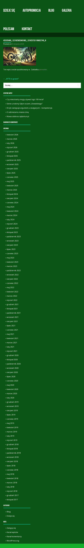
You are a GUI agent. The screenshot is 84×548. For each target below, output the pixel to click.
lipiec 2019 (11, 419)
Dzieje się (9, 10)
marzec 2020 (12, 398)
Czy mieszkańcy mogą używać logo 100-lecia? (25, 104)
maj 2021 (10, 338)
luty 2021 (10, 351)
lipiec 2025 (11, 177)
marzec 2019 (12, 436)
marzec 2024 (12, 219)
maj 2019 (10, 427)
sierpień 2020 (12, 376)
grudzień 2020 (12, 359)
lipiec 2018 (11, 470)
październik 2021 (14, 317)
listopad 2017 (12, 504)
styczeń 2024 (12, 228)
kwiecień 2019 (12, 432)
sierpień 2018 (12, 466)
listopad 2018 (12, 453)
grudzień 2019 (12, 406)
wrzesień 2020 (12, 372)
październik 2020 (14, 368)
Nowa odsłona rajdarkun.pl (18, 121)
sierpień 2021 (12, 326)
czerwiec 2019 (12, 423)
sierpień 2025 (12, 173)
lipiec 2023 (11, 253)
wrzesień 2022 (12, 279)
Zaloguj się (11, 532)
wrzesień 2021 (12, 321)
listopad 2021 (12, 313)
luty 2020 (10, 402)
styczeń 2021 (12, 355)
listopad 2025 (12, 160)
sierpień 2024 (12, 202)
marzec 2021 (12, 347)
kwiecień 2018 (12, 483)
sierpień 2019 (12, 415)
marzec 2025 (12, 194)
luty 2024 (10, 224)
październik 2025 (14, 164)
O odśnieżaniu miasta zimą (18, 116)
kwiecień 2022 (12, 296)
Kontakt (27, 29)
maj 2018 (10, 478)
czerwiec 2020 (12, 385)
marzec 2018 (12, 487)
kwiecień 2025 (12, 190)
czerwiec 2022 (12, 287)
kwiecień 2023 (12, 266)
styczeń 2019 (12, 444)
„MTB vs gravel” (11, 83)
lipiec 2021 (11, 330)
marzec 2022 (12, 300)
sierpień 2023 (12, 249)
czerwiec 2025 (12, 181)
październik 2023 (14, 241)
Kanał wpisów (12, 536)
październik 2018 (14, 457)
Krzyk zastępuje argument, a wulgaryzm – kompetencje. (29, 112)
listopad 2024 (12, 198)
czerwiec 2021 (12, 334)
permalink (43, 74)
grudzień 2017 (12, 499)
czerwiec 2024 (12, 207)
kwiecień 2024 (12, 215)
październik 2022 (14, 275)
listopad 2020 (12, 364)
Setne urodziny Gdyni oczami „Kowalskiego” (25, 108)
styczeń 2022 (12, 304)
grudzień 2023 (12, 232)
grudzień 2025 (12, 156)
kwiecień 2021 (12, 343)
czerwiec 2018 (12, 474)
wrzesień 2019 (12, 410)
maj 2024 (10, 211)
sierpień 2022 (12, 283)
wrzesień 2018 (12, 461)
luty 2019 (10, 440)
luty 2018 (10, 491)
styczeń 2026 (12, 152)
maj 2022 (10, 292)
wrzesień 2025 (12, 169)
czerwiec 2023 (12, 258)
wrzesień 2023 (12, 245)
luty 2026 (10, 147)
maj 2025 (10, 186)
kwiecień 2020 (12, 393)
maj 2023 (10, 262)
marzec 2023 (12, 270)
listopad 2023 (12, 236)
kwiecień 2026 (12, 139)
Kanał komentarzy (14, 541)
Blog (51, 10)
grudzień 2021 (12, 309)
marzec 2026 (12, 143)
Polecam (8, 29)
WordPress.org (13, 545)
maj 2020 (10, 389)
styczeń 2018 (12, 495)
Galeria (67, 10)
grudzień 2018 (12, 449)
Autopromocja (32, 10)
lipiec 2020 (11, 381)
